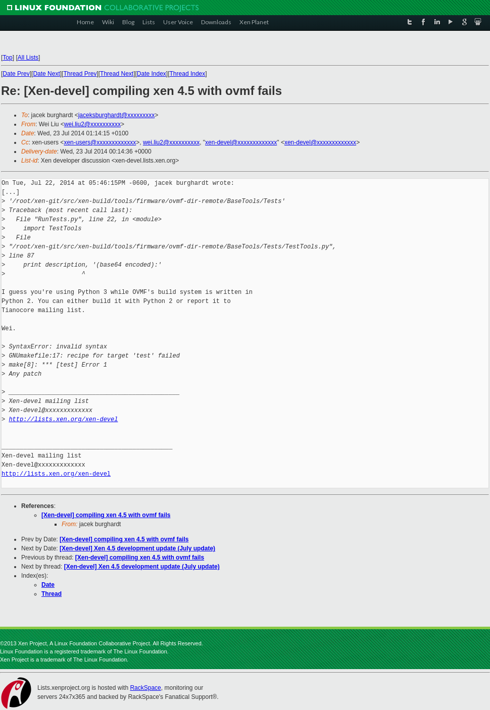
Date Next (46, 73)
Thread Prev (79, 73)
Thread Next (116, 73)
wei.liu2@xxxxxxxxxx (92, 124)
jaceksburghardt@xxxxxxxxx (116, 115)
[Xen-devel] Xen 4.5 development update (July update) (137, 548)
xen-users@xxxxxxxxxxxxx (100, 142)
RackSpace (145, 687)
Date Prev (16, 73)
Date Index (151, 73)
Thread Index (188, 73)
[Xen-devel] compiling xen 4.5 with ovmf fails (105, 515)
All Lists (28, 57)
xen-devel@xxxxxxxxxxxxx (241, 142)
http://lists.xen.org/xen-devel (63, 419)
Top (7, 57)
